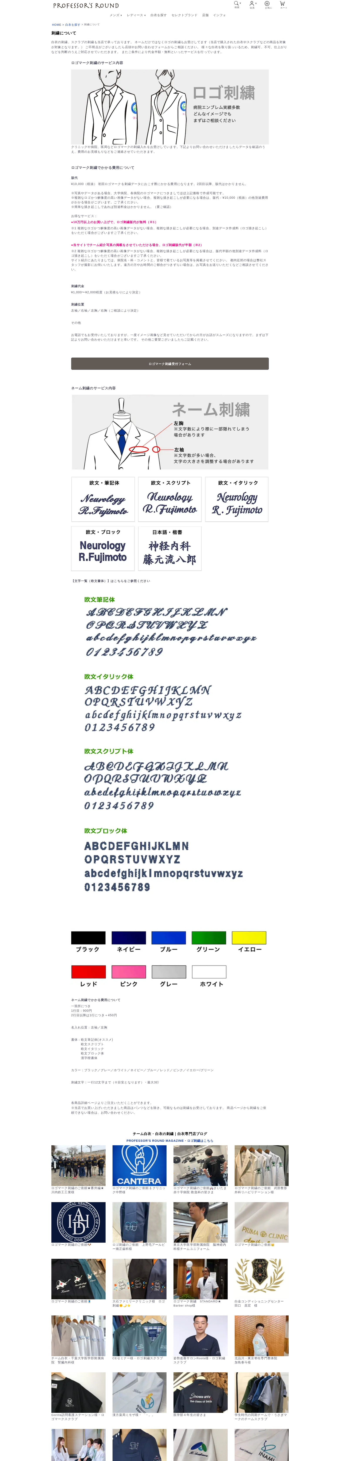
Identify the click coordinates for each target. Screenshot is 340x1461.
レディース (136, 15)
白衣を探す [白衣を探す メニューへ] (159, 15)
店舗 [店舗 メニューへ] (205, 15)
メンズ (116, 15)
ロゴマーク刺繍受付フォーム (170, 364)
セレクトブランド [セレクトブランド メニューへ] (185, 15)
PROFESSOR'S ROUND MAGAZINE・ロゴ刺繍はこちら (170, 1140)
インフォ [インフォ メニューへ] (219, 15)
